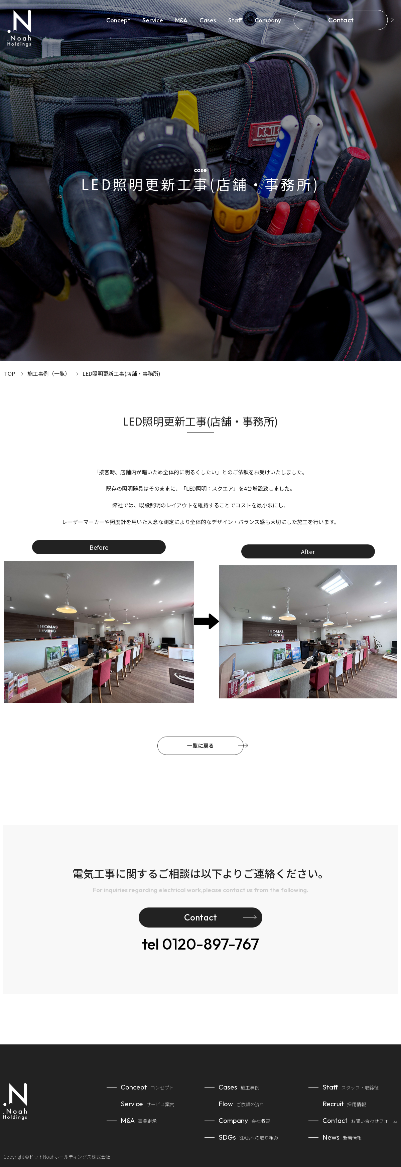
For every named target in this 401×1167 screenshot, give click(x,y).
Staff (235, 20)
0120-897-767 (200, 944)
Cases (207, 20)
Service (152, 20)
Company (268, 20)
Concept (118, 20)
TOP (9, 373)
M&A (181, 20)
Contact (341, 20)
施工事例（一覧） (48, 373)
